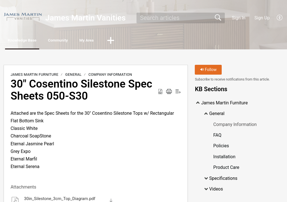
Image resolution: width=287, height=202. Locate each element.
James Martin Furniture (35, 76)
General (73, 76)
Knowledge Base (30, 40)
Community (78, 40)
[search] (180, 18)
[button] (279, 18)
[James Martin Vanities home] (23, 16)
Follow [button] (208, 70)
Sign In (238, 17)
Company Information (110, 76)
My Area (117, 40)
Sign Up (262, 17)
